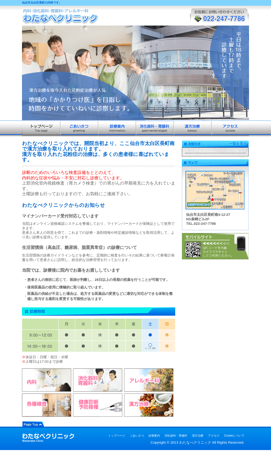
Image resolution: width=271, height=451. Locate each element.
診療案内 (154, 435)
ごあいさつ (137, 435)
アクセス (213, 435)
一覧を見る (238, 143)
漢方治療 (197, 435)
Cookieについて (234, 435)
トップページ (116, 435)
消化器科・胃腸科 (176, 435)
